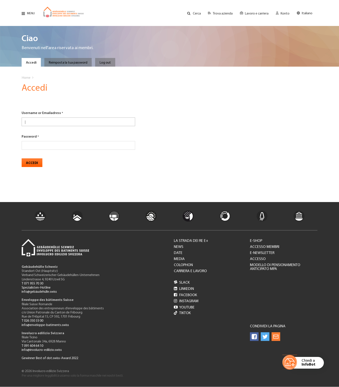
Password (29, 136)
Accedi (31, 62)
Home (26, 78)
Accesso (258, 259)
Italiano (307, 13)
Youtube (184, 307)
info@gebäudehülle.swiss (39, 292)
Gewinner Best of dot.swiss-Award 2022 (50, 358)
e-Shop (256, 241)
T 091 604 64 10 (32, 346)
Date (178, 253)
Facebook (185, 295)
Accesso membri (264, 247)
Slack (182, 283)
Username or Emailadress (41, 113)
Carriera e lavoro (190, 271)
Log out (105, 62)
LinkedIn (184, 289)
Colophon (183, 265)
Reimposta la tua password (68, 62)
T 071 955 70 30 (32, 283)
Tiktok (182, 313)
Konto (284, 13)
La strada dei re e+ (191, 241)
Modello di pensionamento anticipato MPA (275, 267)
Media (179, 259)
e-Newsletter (262, 253)
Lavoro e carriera (257, 13)
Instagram (186, 301)
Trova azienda (223, 13)
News (178, 247)
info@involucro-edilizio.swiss (42, 350)
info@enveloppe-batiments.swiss (45, 325)
